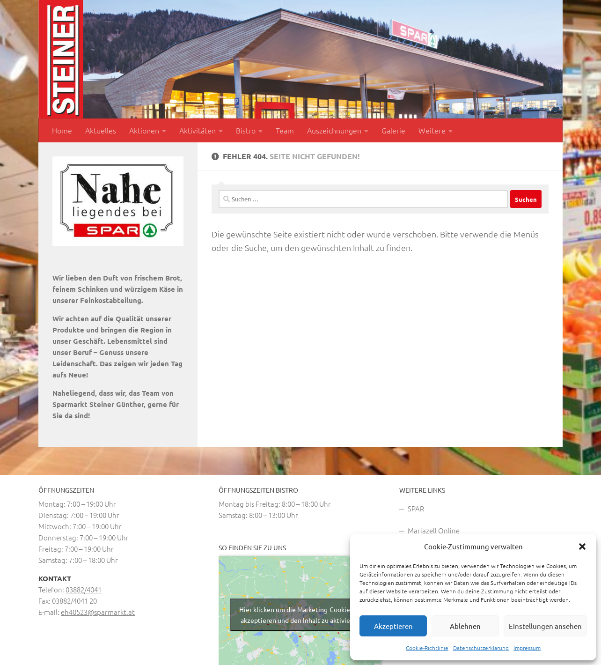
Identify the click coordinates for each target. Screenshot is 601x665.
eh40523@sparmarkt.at (98, 612)
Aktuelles (100, 130)
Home (62, 130)
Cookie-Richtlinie (427, 647)
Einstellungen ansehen (545, 625)
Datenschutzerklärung (481, 647)
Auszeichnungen (334, 130)
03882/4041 (84, 589)
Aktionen (144, 130)
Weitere (432, 130)
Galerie (393, 130)
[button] (582, 546)
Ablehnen (465, 625)
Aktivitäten (197, 130)
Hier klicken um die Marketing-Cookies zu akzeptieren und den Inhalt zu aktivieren (300, 614)
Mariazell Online (434, 530)
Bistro (246, 130)
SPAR (416, 508)
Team (285, 130)
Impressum (527, 647)
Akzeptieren (393, 625)
